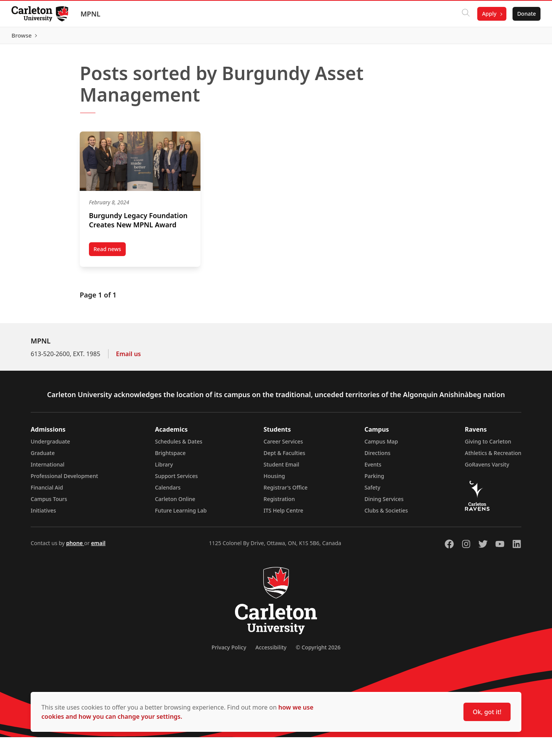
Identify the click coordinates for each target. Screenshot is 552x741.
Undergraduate (50, 445)
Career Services (283, 445)
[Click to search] (465, 14)
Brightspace (170, 456)
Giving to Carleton (488, 445)
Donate (525, 13)
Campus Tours (49, 502)
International (47, 468)
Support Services (176, 479)
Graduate (43, 456)
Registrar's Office (286, 491)
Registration (279, 502)
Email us (128, 357)
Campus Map (381, 445)
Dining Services (384, 502)
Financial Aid (47, 491)
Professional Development (64, 479)
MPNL (91, 13)
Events (373, 468)
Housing (274, 479)
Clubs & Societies (386, 514)
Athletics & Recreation (493, 456)
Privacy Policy (229, 651)
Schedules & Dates (178, 445)
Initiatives (43, 514)
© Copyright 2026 (318, 651)
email (98, 546)
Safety (373, 491)
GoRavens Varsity (487, 468)
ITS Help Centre (284, 514)
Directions (378, 456)
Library (164, 468)
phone (75, 546)
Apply (488, 13)
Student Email (281, 468)
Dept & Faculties (285, 456)
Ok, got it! (487, 712)
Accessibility (270, 651)
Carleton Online (175, 502)
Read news (110, 254)
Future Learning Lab (181, 514)
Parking (374, 479)
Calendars (168, 491)
